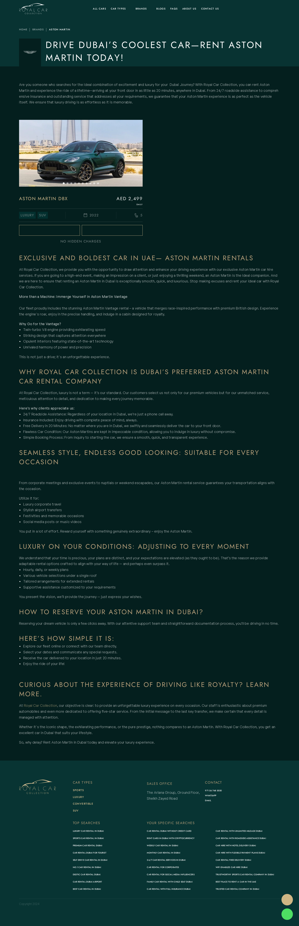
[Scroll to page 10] (98, 183)
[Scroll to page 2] (67, 183)
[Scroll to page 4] (75, 183)
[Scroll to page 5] (79, 183)
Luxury (78, 797)
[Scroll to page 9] (94, 183)
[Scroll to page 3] (71, 183)
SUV (76, 810)
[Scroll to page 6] (83, 183)
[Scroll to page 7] (86, 183)
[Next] (135, 153)
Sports (78, 790)
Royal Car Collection (40, 705)
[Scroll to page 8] (90, 183)
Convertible (83, 804)
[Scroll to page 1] (63, 183)
